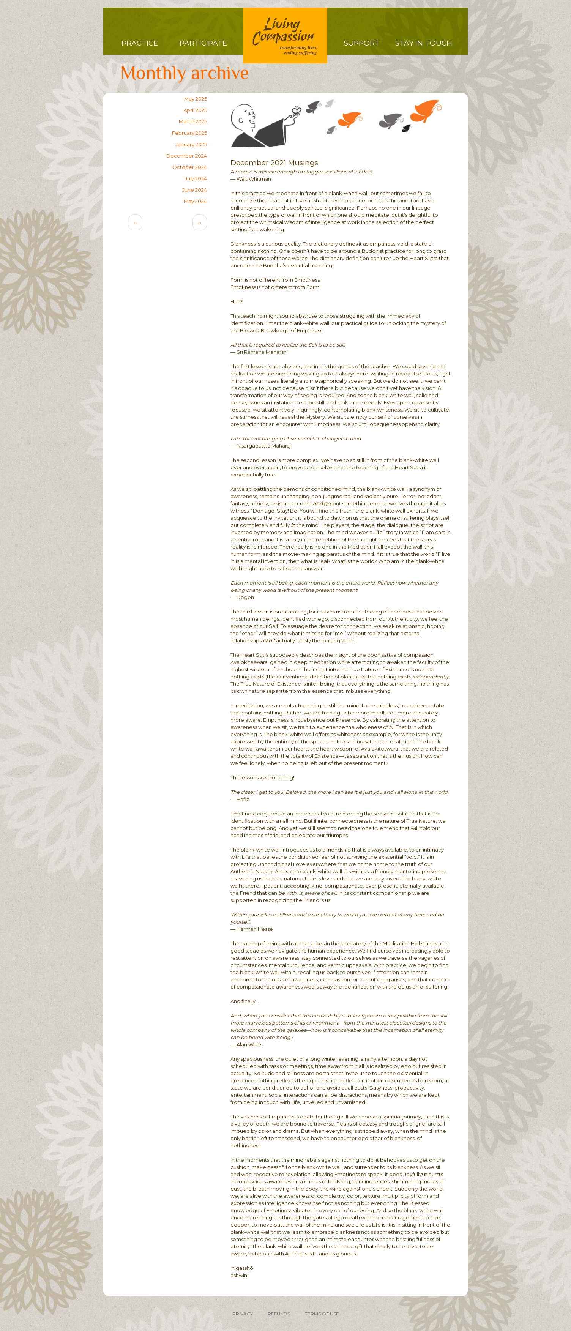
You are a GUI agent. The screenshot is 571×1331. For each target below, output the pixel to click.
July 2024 (196, 178)
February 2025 (189, 133)
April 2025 (195, 110)
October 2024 (189, 167)
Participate (203, 43)
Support (362, 43)
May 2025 (195, 99)
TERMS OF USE (322, 1314)
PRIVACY (242, 1314)
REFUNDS (279, 1314)
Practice (139, 43)
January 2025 (191, 144)
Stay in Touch (423, 43)
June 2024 (194, 190)
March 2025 (193, 121)
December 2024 (186, 156)
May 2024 (195, 201)
